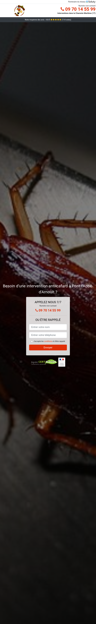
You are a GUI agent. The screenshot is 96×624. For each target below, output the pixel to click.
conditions (48, 341)
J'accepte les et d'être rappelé (49, 341)
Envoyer (48, 347)
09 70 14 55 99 (78, 9)
